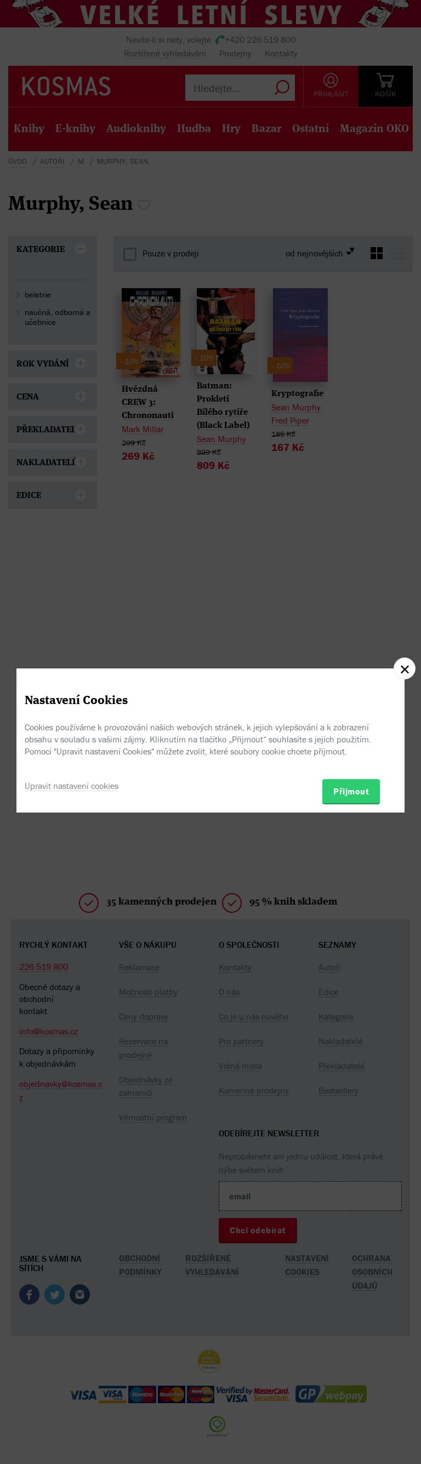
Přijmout (351, 791)
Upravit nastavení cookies (71, 785)
